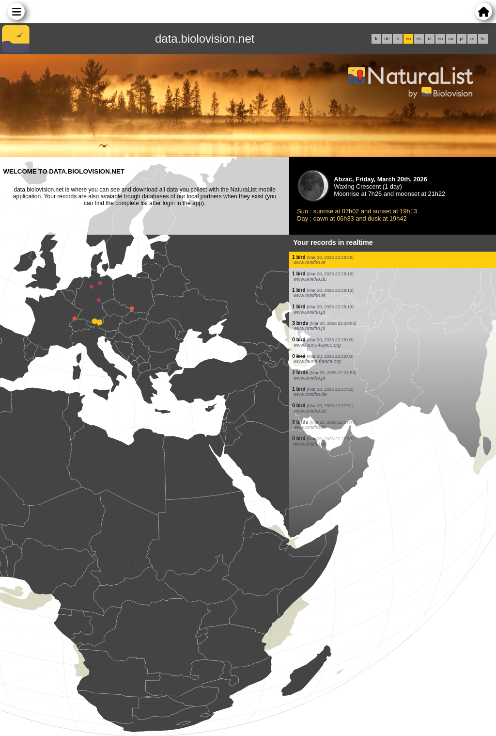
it (398, 38)
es (419, 38)
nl (429, 38)
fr (376, 38)
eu (440, 38)
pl (461, 38)
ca (451, 38)
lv (483, 38)
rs (472, 38)
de (387, 38)
